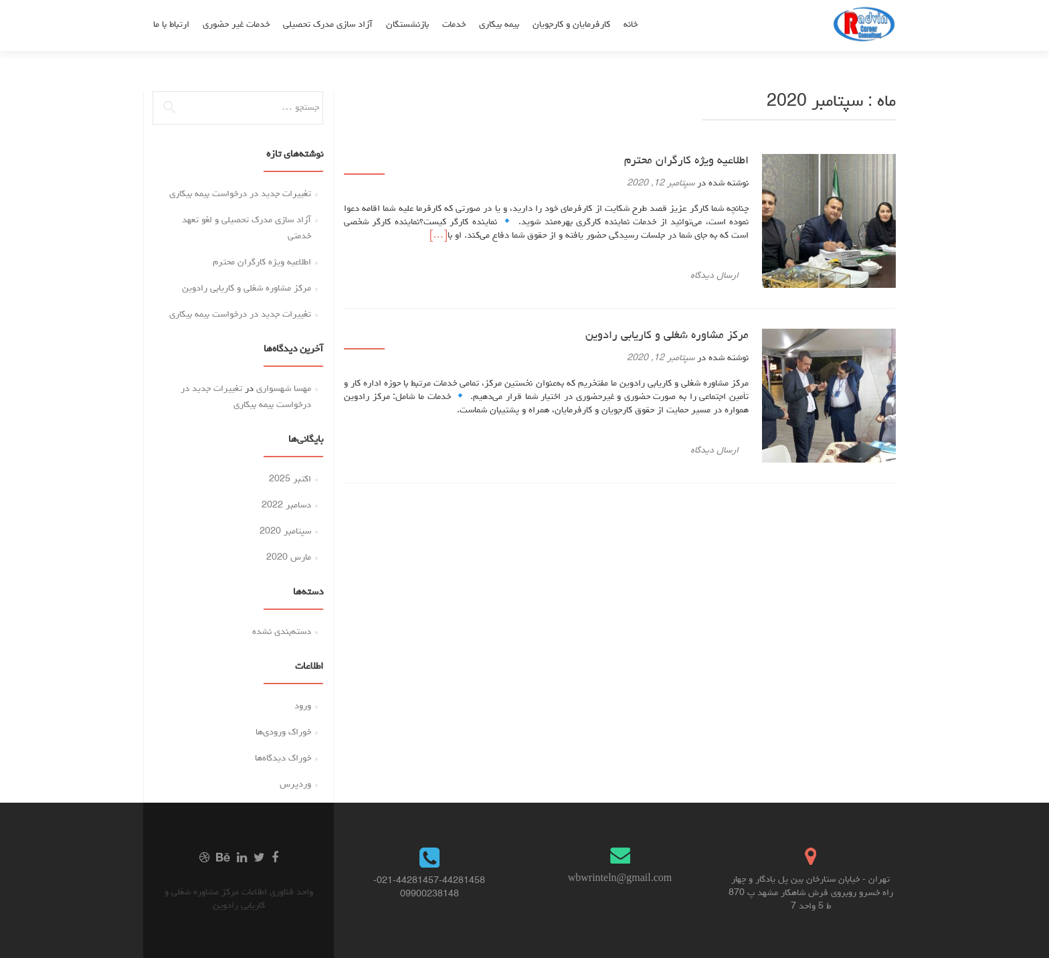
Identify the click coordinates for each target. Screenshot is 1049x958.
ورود (302, 706)
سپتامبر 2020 (285, 531)
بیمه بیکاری (499, 24)
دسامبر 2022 (286, 505)
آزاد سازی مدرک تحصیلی (328, 24)
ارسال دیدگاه (714, 275)
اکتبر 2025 (290, 479)
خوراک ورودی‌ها (283, 732)
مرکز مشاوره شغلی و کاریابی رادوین (667, 336)
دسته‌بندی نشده (281, 632)
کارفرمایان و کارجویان (571, 24)
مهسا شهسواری (283, 389)
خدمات (454, 24)
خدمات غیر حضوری (236, 24)
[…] (439, 235)
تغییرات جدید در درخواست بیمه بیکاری (240, 194)
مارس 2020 (288, 557)
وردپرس (295, 784)
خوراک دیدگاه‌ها (283, 758)
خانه (631, 24)
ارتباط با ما (171, 24)
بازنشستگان (407, 24)
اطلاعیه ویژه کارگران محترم (686, 161)
